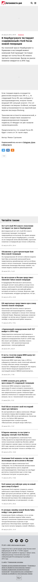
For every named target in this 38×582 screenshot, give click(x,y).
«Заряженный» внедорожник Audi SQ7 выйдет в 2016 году (18, 330)
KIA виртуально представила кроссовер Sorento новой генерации (19, 304)
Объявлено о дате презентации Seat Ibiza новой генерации (17, 253)
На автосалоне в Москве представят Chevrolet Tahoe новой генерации (17, 278)
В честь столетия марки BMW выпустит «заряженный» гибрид (18, 356)
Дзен (33, 142)
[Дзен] (11, 540)
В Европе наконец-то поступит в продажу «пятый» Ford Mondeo (16, 433)
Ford (4, 156)
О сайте (4, 562)
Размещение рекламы (15, 562)
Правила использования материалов (14, 566)
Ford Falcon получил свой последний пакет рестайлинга (17, 408)
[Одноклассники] (12, 150)
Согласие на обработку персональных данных (17, 574)
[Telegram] (3, 150)
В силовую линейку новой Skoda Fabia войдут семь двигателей (18, 511)
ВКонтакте (7, 145)
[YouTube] (26, 540)
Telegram (26, 142)
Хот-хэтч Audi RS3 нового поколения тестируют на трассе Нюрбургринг (17, 227)
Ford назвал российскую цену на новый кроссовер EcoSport (18, 485)
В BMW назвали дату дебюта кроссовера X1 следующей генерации (18, 382)
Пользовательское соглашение (21, 572)
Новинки (21, 35)
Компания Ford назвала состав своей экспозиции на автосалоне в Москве (18, 459)
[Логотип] (12, 3)
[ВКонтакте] (8, 150)
